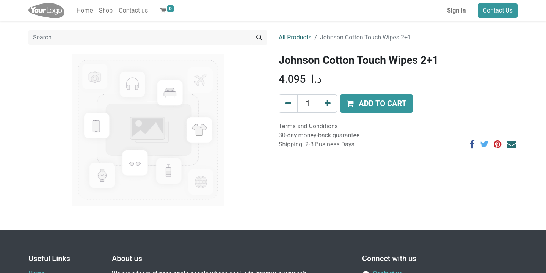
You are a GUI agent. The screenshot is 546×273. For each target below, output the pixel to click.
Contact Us (498, 10)
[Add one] (327, 103)
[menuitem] (85, 10)
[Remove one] (288, 103)
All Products (295, 37)
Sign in (456, 10)
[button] (376, 103)
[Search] (259, 37)
